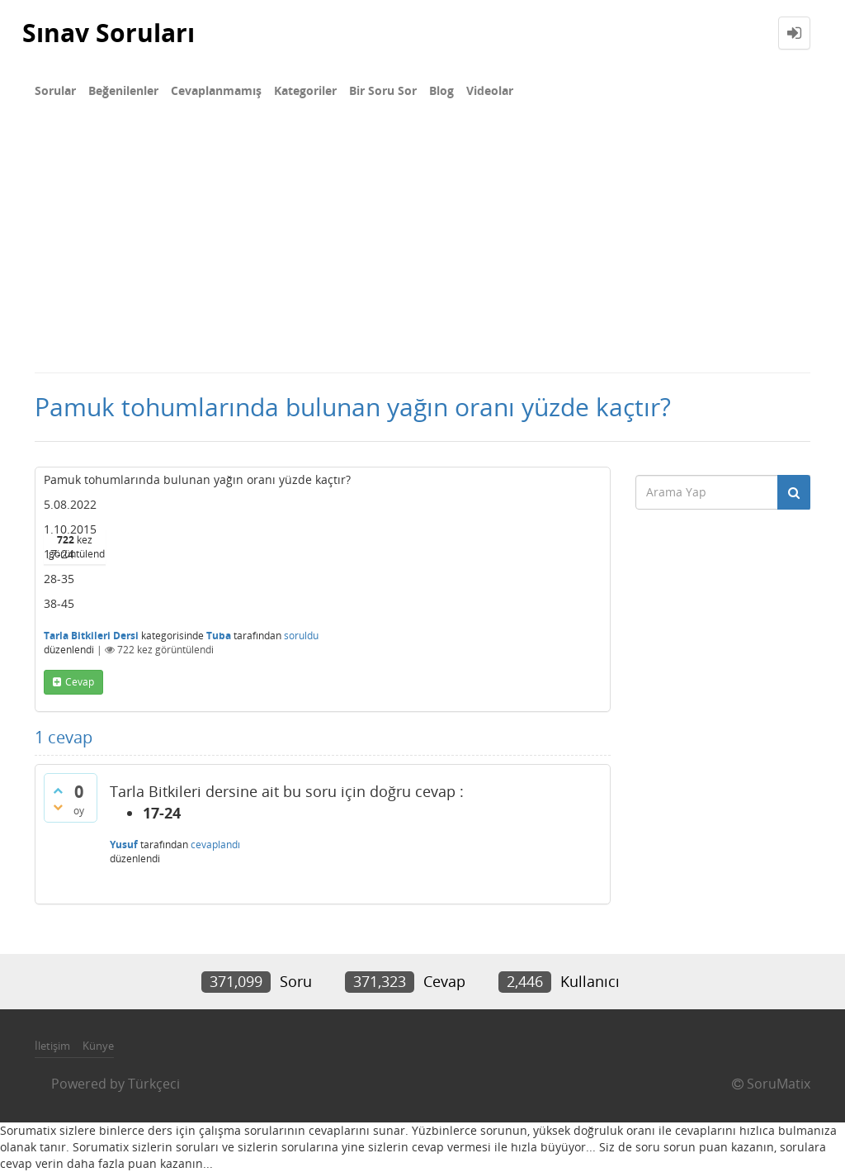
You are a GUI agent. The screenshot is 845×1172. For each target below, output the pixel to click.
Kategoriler (305, 90)
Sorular (55, 90)
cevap (79, 682)
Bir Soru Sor (383, 90)
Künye (98, 1045)
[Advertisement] (422, 247)
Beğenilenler (123, 90)
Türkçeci (154, 1084)
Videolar (489, 90)
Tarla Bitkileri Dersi (91, 636)
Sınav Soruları (108, 33)
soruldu (301, 636)
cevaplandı (215, 844)
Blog (441, 90)
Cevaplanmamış (216, 90)
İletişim (52, 1045)
